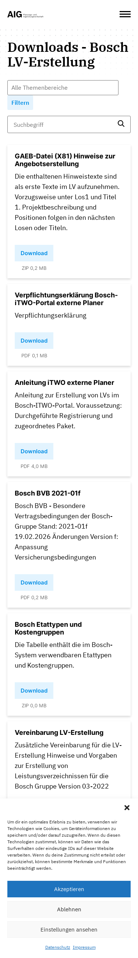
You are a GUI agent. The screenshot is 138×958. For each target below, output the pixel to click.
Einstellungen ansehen (69, 929)
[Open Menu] (125, 14)
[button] (127, 807)
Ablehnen (69, 909)
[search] (121, 124)
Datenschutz (57, 947)
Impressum (84, 947)
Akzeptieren (69, 889)
